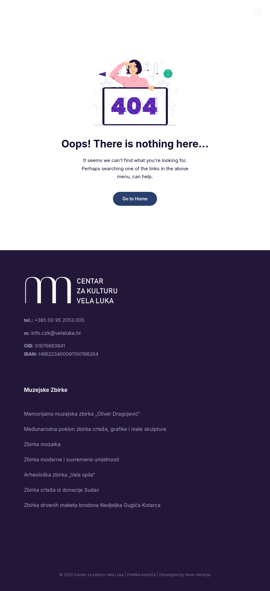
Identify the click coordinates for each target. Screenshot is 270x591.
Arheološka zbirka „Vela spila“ (59, 474)
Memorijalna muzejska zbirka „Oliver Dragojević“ (82, 414)
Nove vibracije (198, 574)
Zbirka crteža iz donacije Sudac (62, 490)
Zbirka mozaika (42, 444)
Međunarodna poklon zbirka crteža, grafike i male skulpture (95, 429)
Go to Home (135, 198)
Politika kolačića (141, 574)
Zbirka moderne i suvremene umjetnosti (71, 459)
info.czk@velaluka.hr (56, 333)
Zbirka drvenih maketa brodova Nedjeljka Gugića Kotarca (92, 505)
